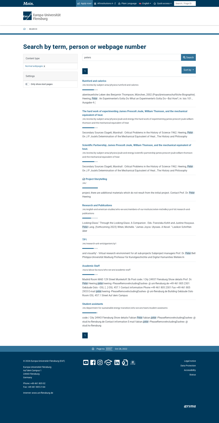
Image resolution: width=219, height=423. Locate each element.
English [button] (144, 3)
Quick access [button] (162, 3)
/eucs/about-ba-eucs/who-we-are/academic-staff (106, 270)
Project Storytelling (96, 179)
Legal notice (190, 361)
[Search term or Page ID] (185, 3)
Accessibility (190, 370)
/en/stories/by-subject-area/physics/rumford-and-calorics (110, 85)
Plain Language (127, 3)
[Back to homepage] (24, 29)
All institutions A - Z (105, 3)
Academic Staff (91, 265)
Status (192, 374)
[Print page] (93, 349)
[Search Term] (131, 57)
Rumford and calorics (94, 80)
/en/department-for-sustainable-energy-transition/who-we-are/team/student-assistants (125, 308)
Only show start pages (42, 84)
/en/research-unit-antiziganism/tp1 (99, 243)
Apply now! (84, 3)
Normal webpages (34, 66)
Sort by (188, 69)
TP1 (84, 239)
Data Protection (188, 365)
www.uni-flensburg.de (42, 393)
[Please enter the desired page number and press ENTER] (109, 348)
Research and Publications (97, 205)
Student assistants (92, 303)
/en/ (84, 183)
